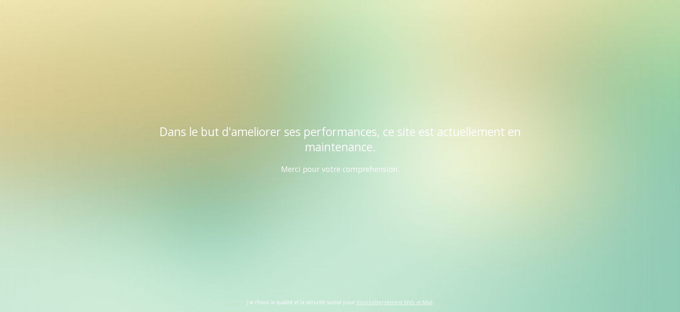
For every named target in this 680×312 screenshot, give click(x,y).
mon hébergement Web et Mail (394, 302)
